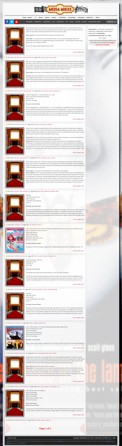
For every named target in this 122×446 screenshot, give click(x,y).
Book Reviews (17, 124)
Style (53, 21)
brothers (40, 289)
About (97, 17)
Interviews (16, 57)
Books (48, 17)
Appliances (29, 21)
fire (49, 191)
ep (45, 57)
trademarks (9, 443)
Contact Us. (23, 443)
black (47, 91)
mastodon (33, 224)
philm (57, 191)
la (46, 124)
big (45, 91)
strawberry (50, 256)
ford (42, 158)
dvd (35, 256)
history (44, 124)
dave (42, 191)
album (42, 91)
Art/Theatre (63, 17)
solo (48, 158)
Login (114, 438)
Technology (60, 21)
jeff (47, 57)
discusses (55, 91)
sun (52, 57)
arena (36, 289)
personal (50, 124)
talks (55, 57)
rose (49, 386)
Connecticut (50, 289)
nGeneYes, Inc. (106, 438)
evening (46, 191)
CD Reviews (17, 224)
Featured (77, 21)
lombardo (53, 191)
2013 (33, 289)
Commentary (37, 21)
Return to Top (12, 438)
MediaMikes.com (84, 438)
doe (59, 91)
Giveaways (81, 17)
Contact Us (90, 17)
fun (37, 256)
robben (45, 158)
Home (24, 17)
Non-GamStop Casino (94, 21)
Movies (31, 17)
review (38, 224)
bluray (39, 353)
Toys (66, 21)
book (51, 91)
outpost (43, 420)
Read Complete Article (78, 52)
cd (30, 224)
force (51, 353)
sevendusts (54, 386)
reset (49, 57)
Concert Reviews (18, 289)
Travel (72, 21)
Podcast (84, 21)
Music (41, 17)
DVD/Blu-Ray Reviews (19, 256)
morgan (46, 386)
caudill (42, 57)
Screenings (72, 17)
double (43, 353)
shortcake (45, 256)
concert (45, 289)
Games (55, 17)
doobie (55, 289)
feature (47, 353)
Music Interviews (27, 57)
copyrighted (108, 441)
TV (36, 17)
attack (35, 353)
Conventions (46, 21)
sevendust (40, 323)
